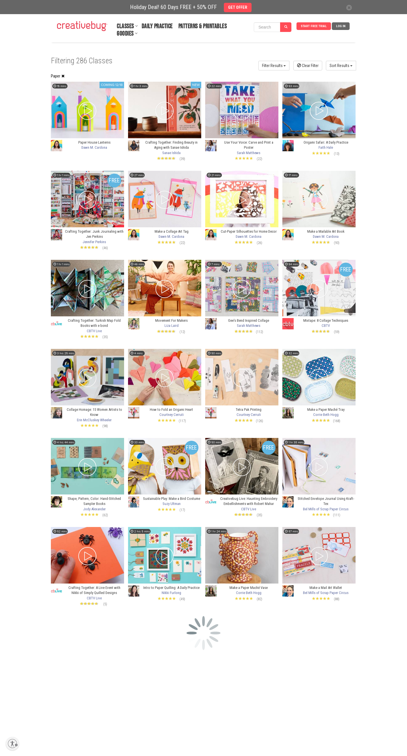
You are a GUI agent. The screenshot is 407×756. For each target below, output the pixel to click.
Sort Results (341, 65)
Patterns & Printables (202, 26)
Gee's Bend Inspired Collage (248, 320)
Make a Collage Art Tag (172, 231)
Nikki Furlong (171, 593)
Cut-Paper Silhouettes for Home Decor (249, 231)
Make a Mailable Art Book (326, 231)
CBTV (326, 325)
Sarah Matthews (248, 153)
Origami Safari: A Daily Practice (326, 142)
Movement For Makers (171, 320)
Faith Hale (326, 147)
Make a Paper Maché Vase (249, 588)
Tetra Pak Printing (248, 409)
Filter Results (274, 65)
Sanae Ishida (171, 153)
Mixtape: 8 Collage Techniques (325, 320)
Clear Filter (308, 65)
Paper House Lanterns (94, 142)
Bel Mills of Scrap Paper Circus (325, 509)
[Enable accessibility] (12, 743)
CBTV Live (94, 331)
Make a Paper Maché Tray (326, 409)
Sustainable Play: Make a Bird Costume (171, 498)
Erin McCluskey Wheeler (94, 420)
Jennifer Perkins (94, 242)
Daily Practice (157, 26)
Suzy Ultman (172, 504)
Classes (125, 26)
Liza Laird (171, 325)
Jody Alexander (94, 509)
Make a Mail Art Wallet (325, 588)
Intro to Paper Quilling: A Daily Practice (171, 588)
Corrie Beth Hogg (326, 414)
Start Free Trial (314, 26)
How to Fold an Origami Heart (171, 409)
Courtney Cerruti (171, 414)
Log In (340, 26)
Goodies (125, 34)
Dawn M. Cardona (94, 147)
